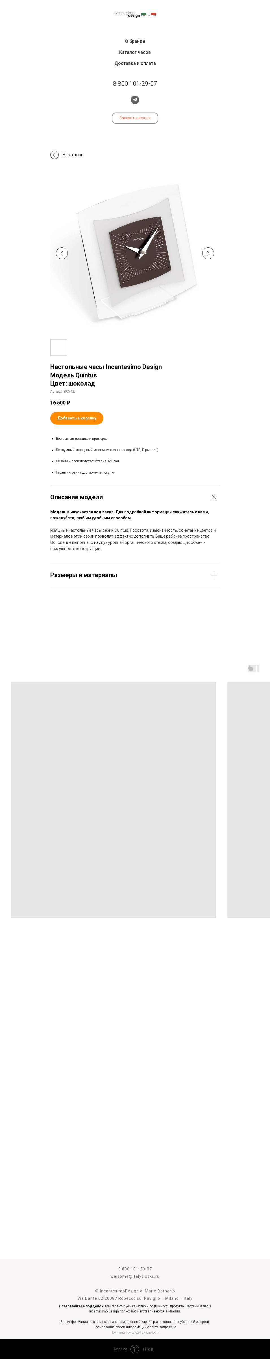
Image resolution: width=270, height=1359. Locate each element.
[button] (135, 118)
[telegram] (135, 100)
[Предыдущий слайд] (62, 253)
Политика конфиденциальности (135, 1332)
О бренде (135, 41)
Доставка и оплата (135, 63)
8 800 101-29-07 (135, 1269)
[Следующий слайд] (208, 253)
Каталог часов (135, 52)
